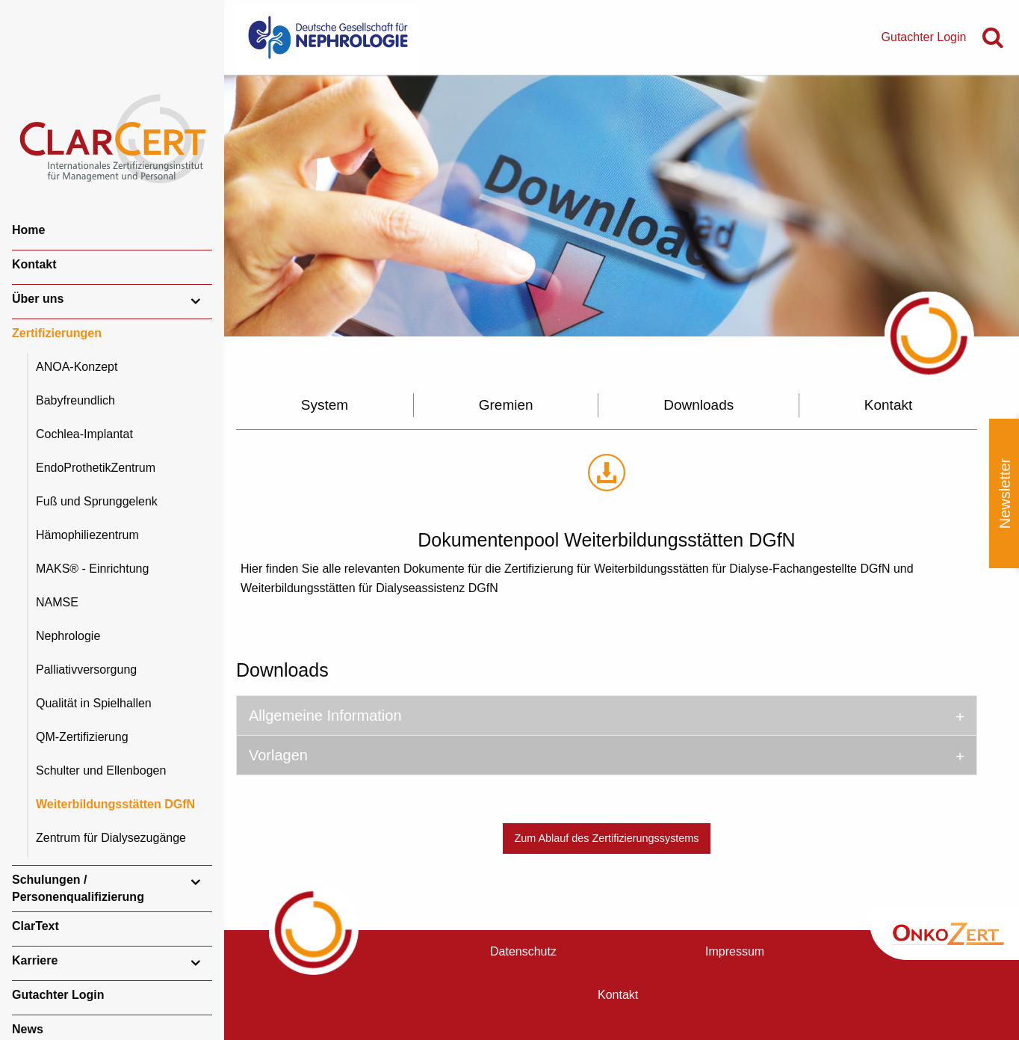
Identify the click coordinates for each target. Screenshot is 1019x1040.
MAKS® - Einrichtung (92, 568)
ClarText (35, 926)
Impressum (734, 951)
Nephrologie (68, 636)
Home (28, 230)
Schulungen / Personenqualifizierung (78, 887)
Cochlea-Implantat (84, 434)
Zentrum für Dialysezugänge (111, 837)
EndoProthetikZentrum (95, 467)
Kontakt (34, 264)
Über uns (38, 298)
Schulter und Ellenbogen (101, 770)
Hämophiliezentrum (87, 535)
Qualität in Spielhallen (94, 703)
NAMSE (57, 602)
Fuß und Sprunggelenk (97, 501)
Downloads (698, 405)
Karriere (35, 960)
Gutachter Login (58, 994)
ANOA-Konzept (76, 366)
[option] (621, 205)
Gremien (506, 405)
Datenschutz (523, 951)
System (324, 405)
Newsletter (1005, 493)
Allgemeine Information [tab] (325, 715)
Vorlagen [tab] (278, 755)
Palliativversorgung (86, 669)
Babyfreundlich (75, 400)
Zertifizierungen (57, 333)
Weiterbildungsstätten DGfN (115, 804)
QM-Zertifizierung (82, 736)
